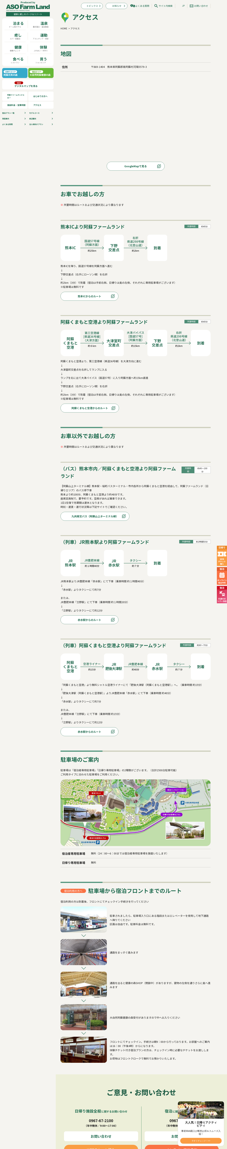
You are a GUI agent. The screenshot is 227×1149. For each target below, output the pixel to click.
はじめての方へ (40, 96)
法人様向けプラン (36, 124)
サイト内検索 (166, 6)
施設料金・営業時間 (16, 105)
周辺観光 (32, 118)
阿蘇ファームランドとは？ (15, 96)
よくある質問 (7, 124)
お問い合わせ (201, 6)
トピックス (92, 6)
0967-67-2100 (101, 1120)
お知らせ (116, 6)
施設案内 (5, 118)
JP (183, 5)
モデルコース (34, 113)
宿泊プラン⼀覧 (8, 113)
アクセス (37, 105)
